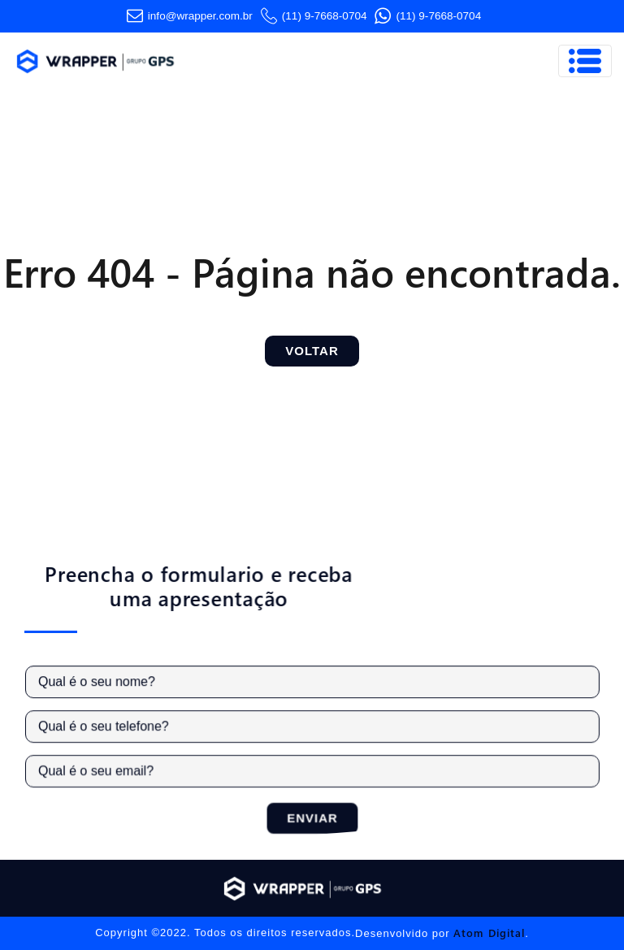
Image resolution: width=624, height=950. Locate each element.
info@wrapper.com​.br (190, 16)
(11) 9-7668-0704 (314, 16)
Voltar (311, 351)
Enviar (316, 816)
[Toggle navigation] (585, 61)
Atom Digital (489, 932)
